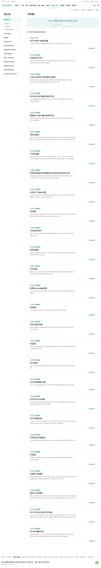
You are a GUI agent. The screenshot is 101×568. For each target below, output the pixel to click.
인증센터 (87, 1)
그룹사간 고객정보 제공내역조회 (28, 557)
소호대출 (7, 26)
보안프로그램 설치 (54, 557)
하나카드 (8, 1)
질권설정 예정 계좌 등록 (10, 50)
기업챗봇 (91, 1)
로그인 (82, 1)
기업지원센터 (82, 557)
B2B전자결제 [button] (32, 5)
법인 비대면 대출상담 (9, 70)
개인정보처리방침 (16, 557)
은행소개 (3, 557)
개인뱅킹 (3, 1)
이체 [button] (26, 5)
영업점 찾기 (9, 557)
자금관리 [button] (68, 5)
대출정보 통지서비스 (9, 66)
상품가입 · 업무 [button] (54, 5)
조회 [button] (23, 5)
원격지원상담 (70, 557)
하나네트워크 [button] (90, 557)
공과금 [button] (47, 5)
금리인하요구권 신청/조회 (10, 74)
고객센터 (76, 557)
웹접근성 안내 (46, 557)
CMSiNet (13, 1)
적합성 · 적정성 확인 (9, 58)
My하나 (17, 5)
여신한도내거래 (13, 42)
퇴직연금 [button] (62, 5)
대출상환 (13, 38)
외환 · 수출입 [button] (41, 5)
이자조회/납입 (13, 34)
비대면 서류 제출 (8, 54)
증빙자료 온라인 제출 (9, 62)
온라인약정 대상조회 (13, 46)
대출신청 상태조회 (9, 29)
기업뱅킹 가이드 (63, 557)
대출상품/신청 (13, 19)
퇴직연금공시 (39, 557)
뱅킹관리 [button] (74, 5)
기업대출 (7, 23)
